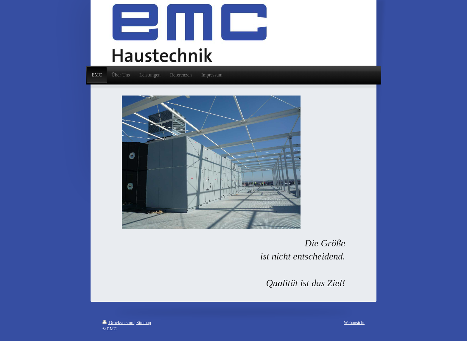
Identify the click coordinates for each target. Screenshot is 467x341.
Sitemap (143, 322)
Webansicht (354, 322)
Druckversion (118, 322)
